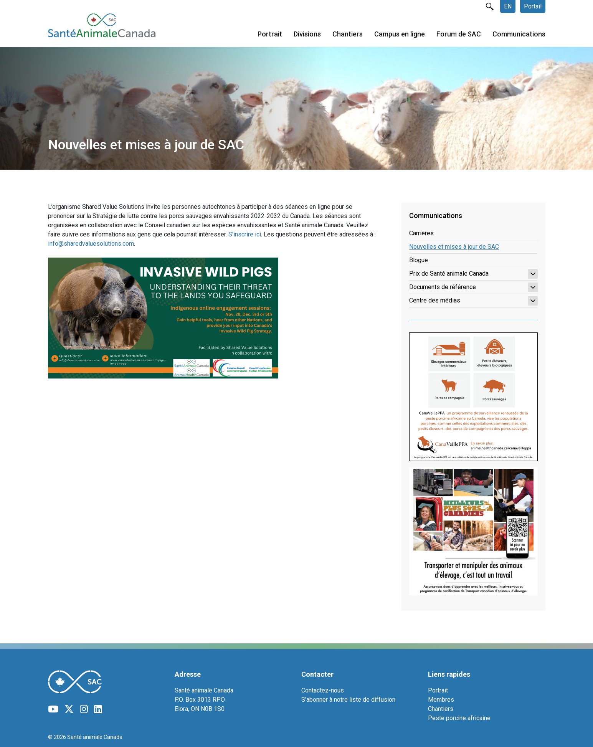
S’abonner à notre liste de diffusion (348, 699)
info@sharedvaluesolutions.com (91, 243)
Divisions (307, 34)
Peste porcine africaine (459, 718)
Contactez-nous (322, 690)
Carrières (421, 233)
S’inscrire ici (244, 234)
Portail (533, 6)
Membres (441, 699)
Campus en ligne (399, 34)
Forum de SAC (458, 34)
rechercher (490, 6)
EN (508, 6)
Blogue (418, 260)
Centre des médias (473, 301)
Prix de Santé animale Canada (473, 274)
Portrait (270, 34)
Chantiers (347, 34)
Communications (518, 34)
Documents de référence (473, 287)
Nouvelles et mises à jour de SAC (454, 246)
